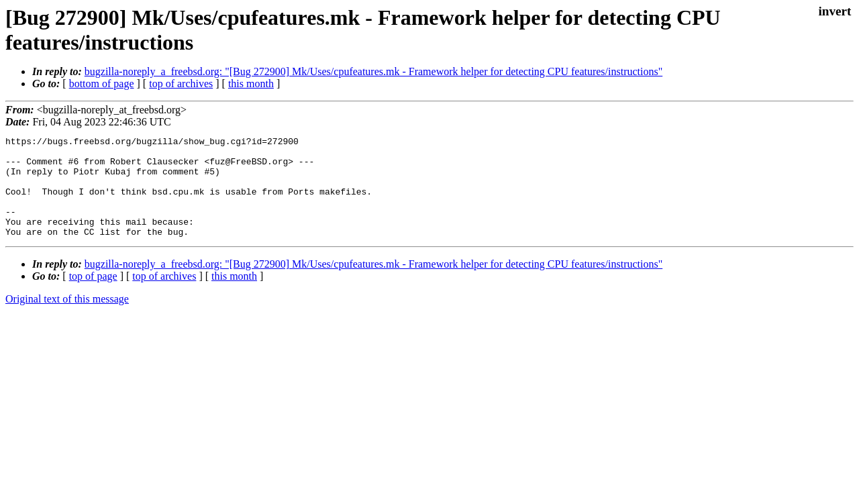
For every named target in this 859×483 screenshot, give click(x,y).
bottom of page (101, 83)
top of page (93, 296)
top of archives (181, 83)
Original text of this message (67, 319)
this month (251, 83)
